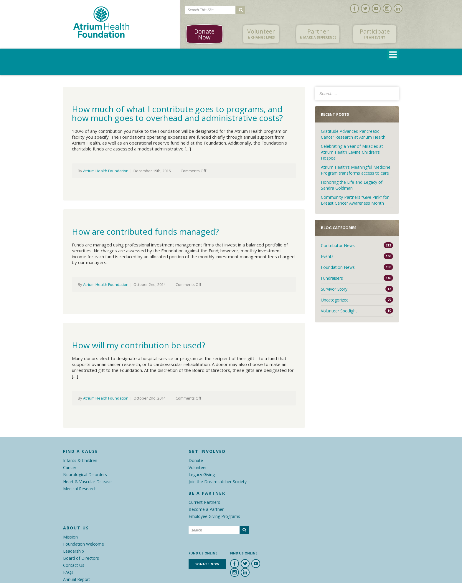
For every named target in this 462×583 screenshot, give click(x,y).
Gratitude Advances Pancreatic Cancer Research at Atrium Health (353, 134)
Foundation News (338, 267)
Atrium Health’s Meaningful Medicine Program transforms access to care (355, 170)
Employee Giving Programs (214, 516)
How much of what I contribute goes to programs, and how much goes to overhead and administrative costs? (177, 113)
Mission (70, 537)
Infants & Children (80, 460)
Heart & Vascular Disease (87, 481)
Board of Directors (81, 558)
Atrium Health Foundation (105, 170)
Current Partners (204, 502)
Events (327, 256)
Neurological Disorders (85, 474)
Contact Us (73, 565)
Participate (375, 33)
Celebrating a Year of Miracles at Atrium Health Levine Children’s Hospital (352, 152)
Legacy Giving (202, 474)
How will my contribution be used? (138, 345)
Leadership (73, 551)
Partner (318, 33)
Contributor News (338, 245)
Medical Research (80, 488)
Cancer (69, 467)
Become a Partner (206, 509)
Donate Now (204, 34)
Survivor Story (334, 289)
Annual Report (76, 579)
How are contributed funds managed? (145, 231)
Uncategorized (335, 300)
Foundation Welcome (83, 544)
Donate (196, 460)
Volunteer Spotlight (339, 311)
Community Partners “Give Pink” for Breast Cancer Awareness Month (355, 200)
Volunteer (261, 33)
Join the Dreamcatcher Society (218, 481)
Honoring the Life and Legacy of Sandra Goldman (351, 185)
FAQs (68, 572)
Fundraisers (332, 278)
